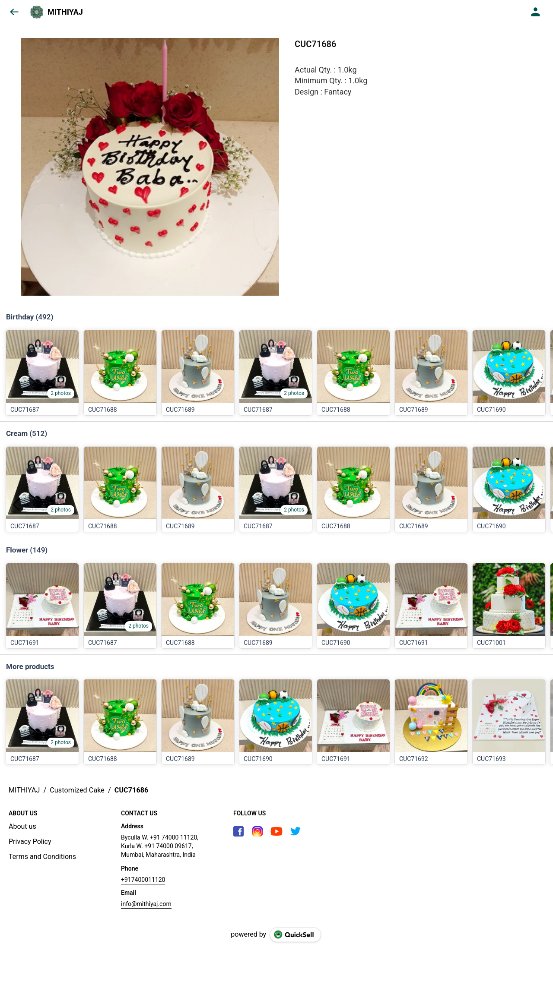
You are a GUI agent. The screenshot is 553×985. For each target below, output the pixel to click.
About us (22, 826)
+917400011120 (143, 879)
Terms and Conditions (42, 856)
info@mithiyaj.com (146, 903)
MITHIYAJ (65, 12)
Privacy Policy (30, 841)
